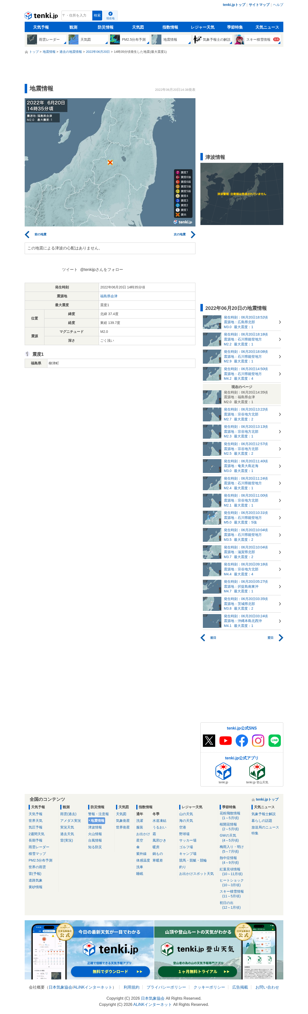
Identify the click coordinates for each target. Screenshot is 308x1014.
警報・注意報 (98, 814)
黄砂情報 (35, 887)
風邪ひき (159, 840)
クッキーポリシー (209, 987)
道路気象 (35, 880)
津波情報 (95, 827)
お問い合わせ (267, 987)
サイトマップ (259, 5)
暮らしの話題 (261, 821)
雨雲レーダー (39, 847)
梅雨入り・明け (234, 849)
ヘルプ (278, 5)
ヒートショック (234, 882)
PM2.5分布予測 (40, 860)
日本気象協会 (60, 987)
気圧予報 (35, 827)
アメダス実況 (70, 821)
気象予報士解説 (263, 814)
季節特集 (235, 27)
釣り (182, 867)
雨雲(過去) (68, 814)
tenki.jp (42, 17)
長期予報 (35, 840)
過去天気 (67, 834)
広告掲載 (240, 987)
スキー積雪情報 (234, 894)
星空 (139, 840)
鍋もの (158, 854)
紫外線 (141, 854)
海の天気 (186, 821)
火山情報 (95, 834)
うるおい (159, 827)
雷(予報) (35, 874)
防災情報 (106, 27)
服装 (139, 827)
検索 (97, 15)
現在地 (110, 18)
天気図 (138, 27)
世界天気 (35, 821)
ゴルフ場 (186, 847)
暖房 (156, 847)
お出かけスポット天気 (196, 874)
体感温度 (143, 860)
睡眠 (139, 874)
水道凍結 (159, 821)
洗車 (139, 867)
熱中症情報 (234, 860)
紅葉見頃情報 (234, 871)
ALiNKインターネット (93, 987)
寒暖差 (158, 860)
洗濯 (139, 821)
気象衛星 (123, 821)
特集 (254, 833)
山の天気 (186, 814)
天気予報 (41, 27)
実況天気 (67, 827)
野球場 (184, 834)
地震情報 (97, 821)
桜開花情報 (234, 826)
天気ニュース (267, 27)
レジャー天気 (202, 27)
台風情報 (95, 840)
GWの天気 (234, 838)
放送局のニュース (265, 827)
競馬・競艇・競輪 (193, 860)
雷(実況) (66, 840)
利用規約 (131, 987)
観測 (73, 27)
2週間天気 (36, 834)
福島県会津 (108, 296)
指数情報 (170, 27)
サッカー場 (187, 840)
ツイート (70, 269)
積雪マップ (37, 854)
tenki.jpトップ (234, 5)
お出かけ (143, 834)
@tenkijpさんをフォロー (101, 269)
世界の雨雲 (37, 867)
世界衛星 (123, 827)
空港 (182, 827)
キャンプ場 (187, 854)
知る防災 (95, 847)
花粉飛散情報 (234, 815)
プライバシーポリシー (166, 987)
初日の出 (234, 905)
